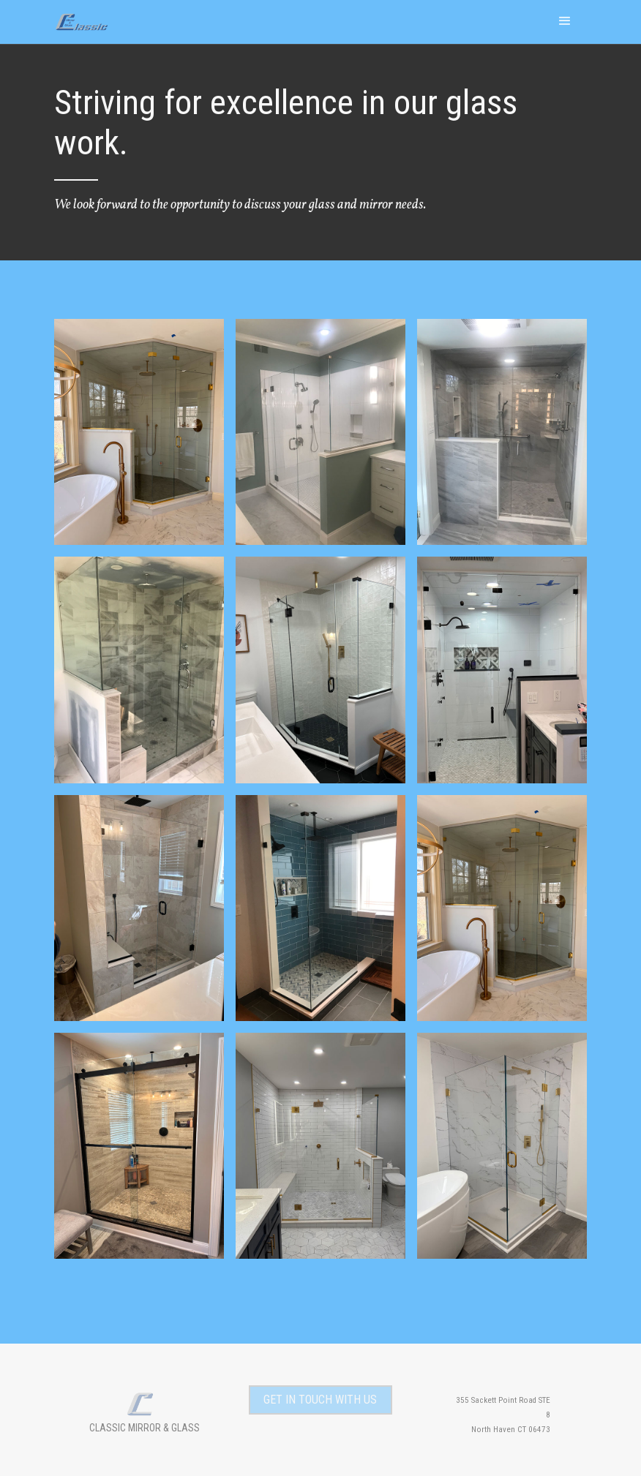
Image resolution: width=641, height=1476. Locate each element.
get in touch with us (320, 1400)
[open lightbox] (139, 432)
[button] (565, 21)
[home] (85, 16)
